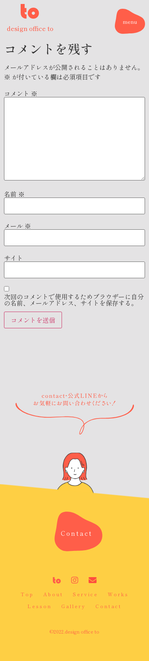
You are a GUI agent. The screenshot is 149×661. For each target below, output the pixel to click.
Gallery (73, 606)
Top (27, 594)
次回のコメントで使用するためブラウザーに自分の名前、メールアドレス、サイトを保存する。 (74, 299)
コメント (20, 93)
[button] (76, 533)
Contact (108, 606)
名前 (14, 194)
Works (118, 594)
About (53, 594)
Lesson (39, 606)
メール (17, 226)
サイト (13, 258)
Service (85, 594)
